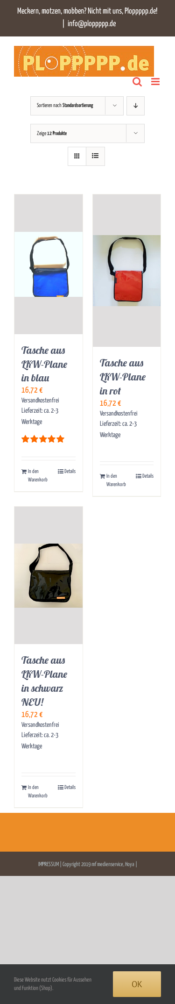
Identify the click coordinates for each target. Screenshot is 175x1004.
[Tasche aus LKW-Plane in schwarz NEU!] (48, 575)
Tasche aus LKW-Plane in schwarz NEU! (44, 681)
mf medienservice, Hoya (112, 864)
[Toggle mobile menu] (156, 81)
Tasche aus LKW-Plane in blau (44, 364)
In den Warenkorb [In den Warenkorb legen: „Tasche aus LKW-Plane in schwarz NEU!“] (38, 791)
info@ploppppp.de (92, 24)
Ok (137, 984)
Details (70, 471)
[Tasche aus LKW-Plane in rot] (127, 270)
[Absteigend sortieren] (135, 105)
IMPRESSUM (49, 864)
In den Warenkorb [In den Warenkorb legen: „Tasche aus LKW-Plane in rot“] (116, 480)
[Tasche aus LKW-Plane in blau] (48, 264)
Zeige (52, 133)
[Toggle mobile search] (137, 81)
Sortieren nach (65, 105)
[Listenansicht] (95, 156)
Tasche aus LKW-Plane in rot (123, 376)
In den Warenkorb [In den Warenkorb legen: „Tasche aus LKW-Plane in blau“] (38, 475)
